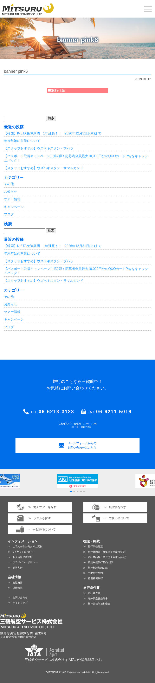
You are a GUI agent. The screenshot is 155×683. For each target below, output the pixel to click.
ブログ (9, 214)
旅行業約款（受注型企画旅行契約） (108, 557)
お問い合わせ (20, 597)
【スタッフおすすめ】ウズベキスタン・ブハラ (38, 148)
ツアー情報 (12, 199)
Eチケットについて (23, 551)
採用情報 (17, 587)
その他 (9, 184)
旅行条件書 (94, 593)
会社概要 (17, 582)
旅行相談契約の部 (98, 567)
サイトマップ (20, 602)
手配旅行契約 (95, 572)
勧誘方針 (17, 567)
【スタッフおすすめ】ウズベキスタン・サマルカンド (43, 168)
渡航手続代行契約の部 (100, 562)
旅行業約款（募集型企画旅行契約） (108, 551)
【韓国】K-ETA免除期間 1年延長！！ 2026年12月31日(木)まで (53, 133)
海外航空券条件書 (98, 598)
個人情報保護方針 (22, 557)
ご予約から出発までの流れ (27, 546)
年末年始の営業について (22, 141)
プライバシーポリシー (25, 562)
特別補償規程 (95, 578)
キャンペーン (14, 207)
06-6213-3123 (56, 411)
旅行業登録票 (95, 546)
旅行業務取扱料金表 (99, 603)
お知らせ (10, 191)
